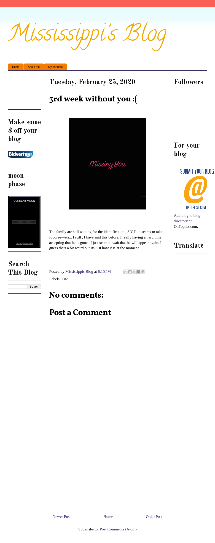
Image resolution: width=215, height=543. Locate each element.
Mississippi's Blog (87, 35)
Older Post (154, 516)
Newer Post (62, 516)
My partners (55, 67)
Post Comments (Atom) (118, 529)
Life (65, 279)
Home (15, 67)
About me (34, 67)
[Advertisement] (24, 91)
